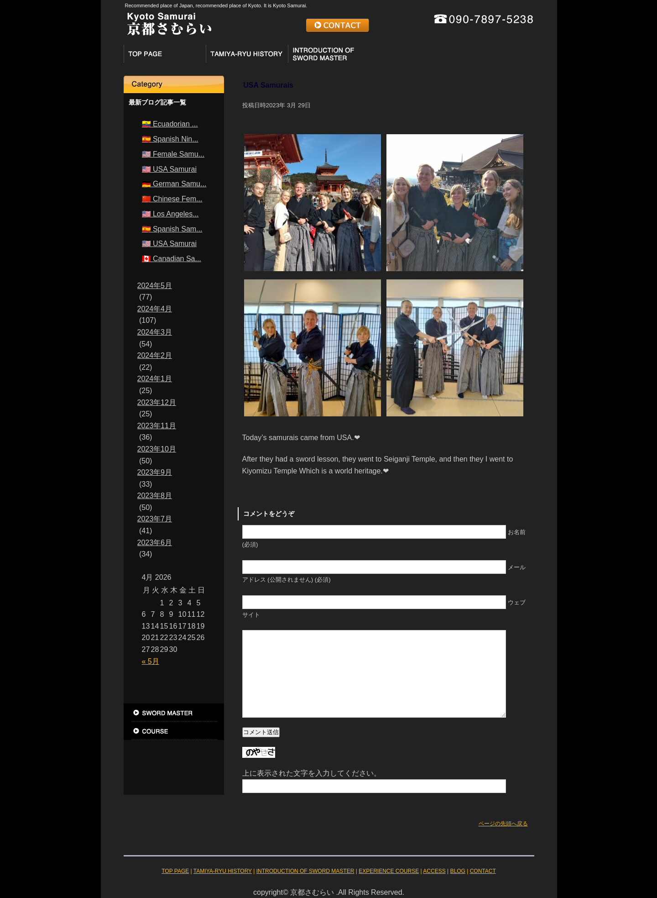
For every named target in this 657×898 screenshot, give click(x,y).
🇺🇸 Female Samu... (173, 154)
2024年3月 (154, 332)
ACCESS (493, 56)
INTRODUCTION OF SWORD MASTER (329, 54)
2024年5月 (154, 285)
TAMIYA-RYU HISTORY (247, 54)
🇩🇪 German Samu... (174, 184)
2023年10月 (156, 449)
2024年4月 (154, 309)
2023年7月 (154, 519)
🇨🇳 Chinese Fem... (172, 199)
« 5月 (150, 661)
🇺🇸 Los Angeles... (170, 214)
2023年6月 (154, 542)
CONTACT (337, 25)
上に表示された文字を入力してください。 (311, 773)
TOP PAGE (165, 54)
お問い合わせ (174, 786)
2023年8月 (154, 495)
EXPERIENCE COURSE (411, 56)
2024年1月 (154, 379)
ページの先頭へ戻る (503, 823)
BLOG (174, 767)
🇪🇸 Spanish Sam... (172, 229)
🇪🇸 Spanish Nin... (170, 139)
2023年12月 (156, 402)
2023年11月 (156, 426)
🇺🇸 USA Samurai (169, 169)
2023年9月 (154, 472)
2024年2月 (154, 355)
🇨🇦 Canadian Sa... (171, 259)
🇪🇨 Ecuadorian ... (170, 124)
